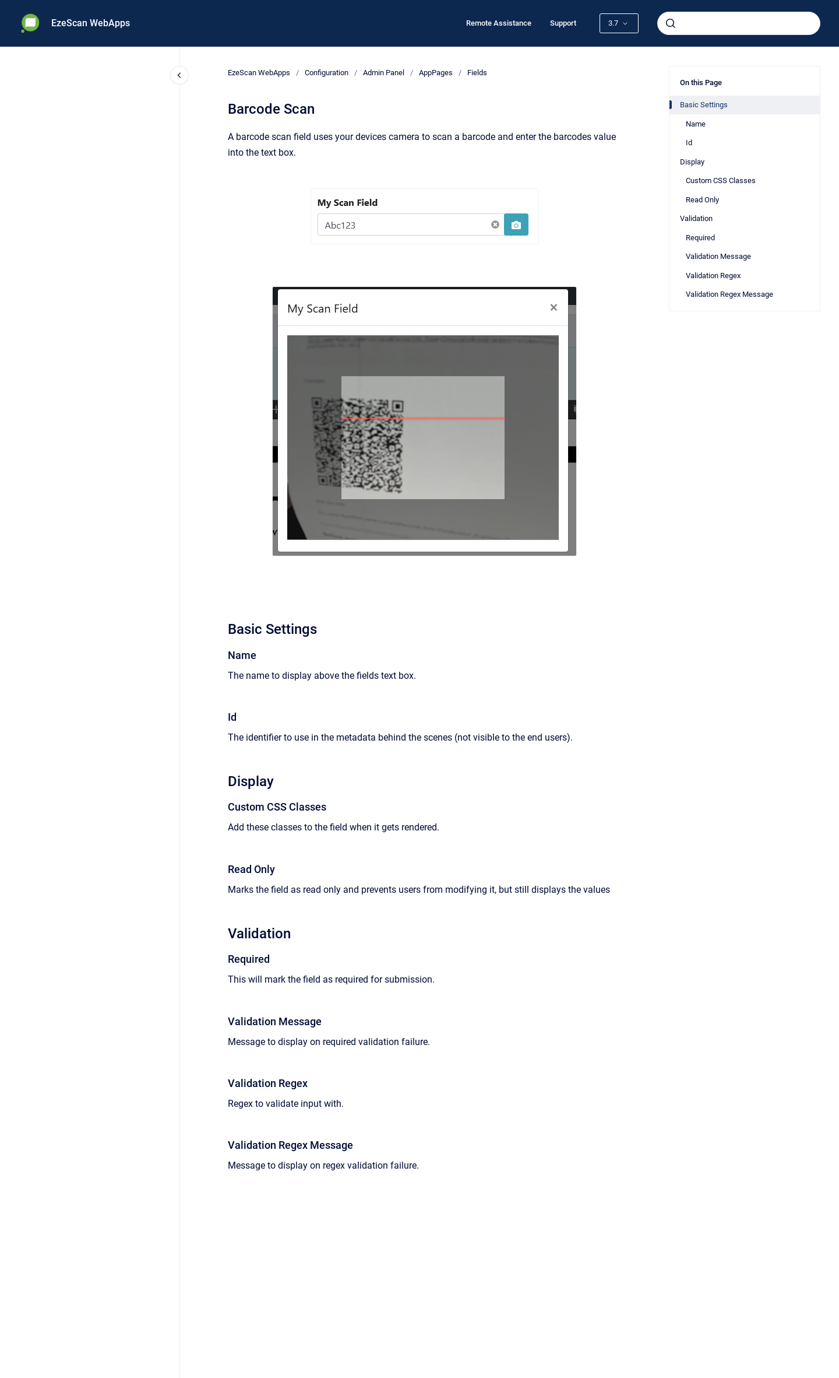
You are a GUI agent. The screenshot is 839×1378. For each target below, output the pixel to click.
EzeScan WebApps (90, 23)
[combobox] (739, 23)
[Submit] (670, 23)
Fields (477, 72)
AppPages (436, 72)
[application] (836, 1375)
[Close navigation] (179, 75)
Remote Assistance (498, 23)
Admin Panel (383, 72)
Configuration (326, 72)
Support (563, 23)
